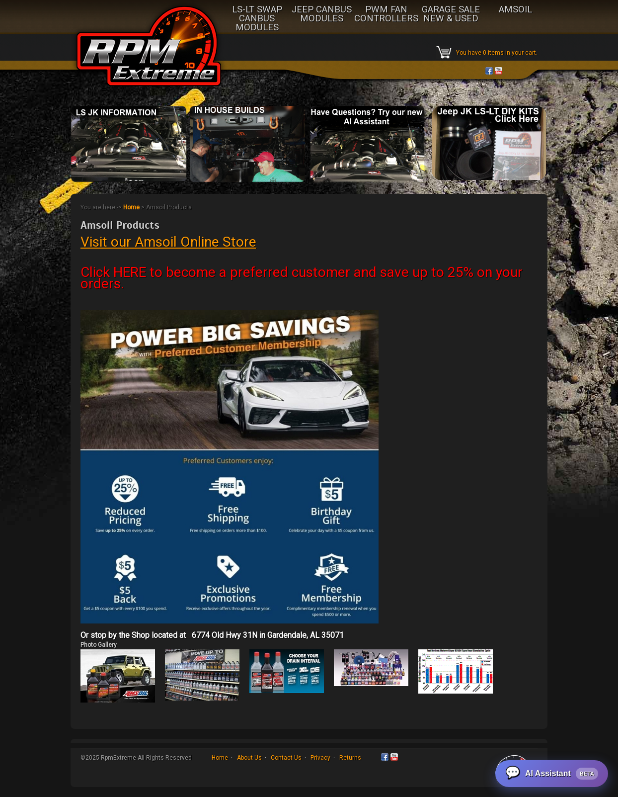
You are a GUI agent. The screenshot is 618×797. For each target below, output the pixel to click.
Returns (350, 757)
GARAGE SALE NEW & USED (451, 14)
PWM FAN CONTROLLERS (386, 14)
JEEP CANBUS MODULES (322, 14)
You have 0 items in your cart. (497, 52)
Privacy (320, 757)
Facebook (489, 71)
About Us (249, 757)
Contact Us (286, 757)
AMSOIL (515, 10)
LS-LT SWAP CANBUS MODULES (257, 19)
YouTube (498, 71)
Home (131, 207)
